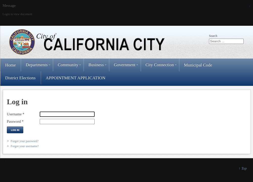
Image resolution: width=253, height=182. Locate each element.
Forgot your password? (24, 141)
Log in (15, 129)
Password (15, 121)
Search (213, 36)
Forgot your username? (25, 146)
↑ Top (243, 168)
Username (15, 114)
